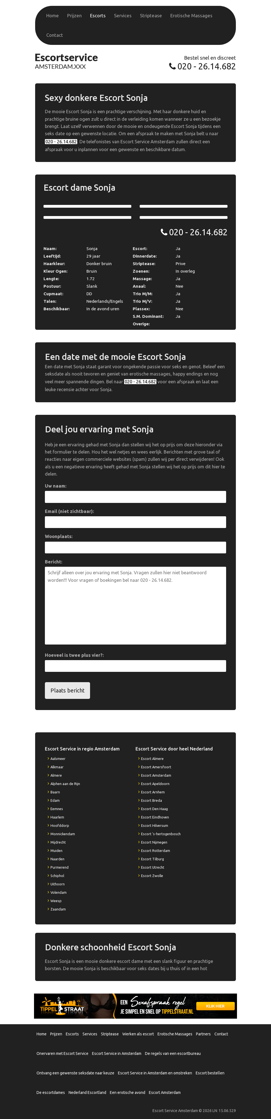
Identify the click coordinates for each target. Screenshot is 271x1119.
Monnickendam (62, 834)
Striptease (151, 15)
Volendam (58, 892)
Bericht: (53, 561)
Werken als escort (138, 1034)
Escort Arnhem (153, 792)
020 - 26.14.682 (206, 66)
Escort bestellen (210, 1073)
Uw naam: (55, 485)
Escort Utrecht (152, 867)
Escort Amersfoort (156, 767)
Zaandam (58, 909)
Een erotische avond (127, 1092)
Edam (55, 800)
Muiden (56, 850)
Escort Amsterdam (156, 775)
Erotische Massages (191, 15)
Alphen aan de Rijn (65, 784)
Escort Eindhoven (155, 817)
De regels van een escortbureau (173, 1053)
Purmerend (59, 867)
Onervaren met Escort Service (62, 1053)
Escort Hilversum (154, 825)
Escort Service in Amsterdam (116, 1053)
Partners (203, 1034)
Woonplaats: (58, 536)
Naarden (57, 859)
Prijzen (74, 15)
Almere (56, 775)
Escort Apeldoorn (155, 784)
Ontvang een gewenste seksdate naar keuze (75, 1073)
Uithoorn (57, 884)
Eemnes (56, 809)
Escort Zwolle (152, 876)
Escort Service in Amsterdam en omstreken (155, 1073)
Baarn (55, 792)
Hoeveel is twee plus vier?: (74, 655)
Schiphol (57, 876)
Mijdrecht (58, 842)
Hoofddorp (59, 825)
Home (52, 15)
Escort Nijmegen (154, 842)
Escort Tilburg (152, 859)
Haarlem (57, 817)
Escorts (98, 15)
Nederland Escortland (87, 1092)
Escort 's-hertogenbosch (161, 834)
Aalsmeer (58, 758)
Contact (54, 35)
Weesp (56, 901)
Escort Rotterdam (155, 850)
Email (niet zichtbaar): (69, 511)
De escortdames (51, 1092)
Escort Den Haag (154, 809)
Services (123, 15)
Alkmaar (57, 767)
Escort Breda (151, 800)
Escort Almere (152, 758)
